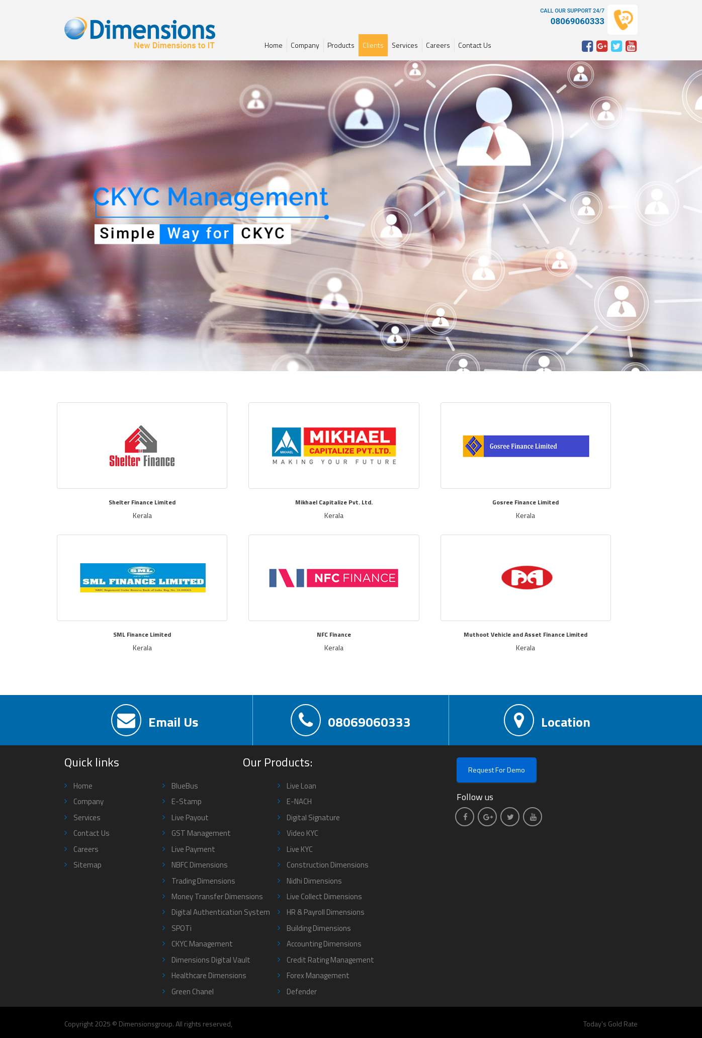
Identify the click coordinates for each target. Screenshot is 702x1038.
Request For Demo (496, 769)
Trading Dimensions (203, 881)
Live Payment (193, 849)
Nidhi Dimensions (314, 881)
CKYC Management (202, 943)
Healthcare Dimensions (208, 975)
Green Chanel (192, 991)
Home (274, 45)
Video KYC (302, 833)
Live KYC (300, 849)
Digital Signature (313, 817)
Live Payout (190, 817)
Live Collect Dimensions (324, 896)
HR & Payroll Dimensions (326, 912)
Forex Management (318, 975)
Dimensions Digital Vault (210, 960)
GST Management (201, 833)
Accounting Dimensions (324, 943)
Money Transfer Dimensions (217, 896)
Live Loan (301, 786)
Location (547, 720)
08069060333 (351, 720)
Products (341, 45)
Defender (302, 991)
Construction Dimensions (328, 865)
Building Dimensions (319, 928)
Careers (438, 45)
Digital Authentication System (220, 912)
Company (305, 45)
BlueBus (184, 786)
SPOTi (181, 928)
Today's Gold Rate (610, 1023)
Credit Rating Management (330, 960)
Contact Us (474, 45)
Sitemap (87, 865)
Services (405, 45)
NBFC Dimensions (199, 865)
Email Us (154, 720)
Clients (373, 45)
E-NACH (299, 801)
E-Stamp (186, 801)
